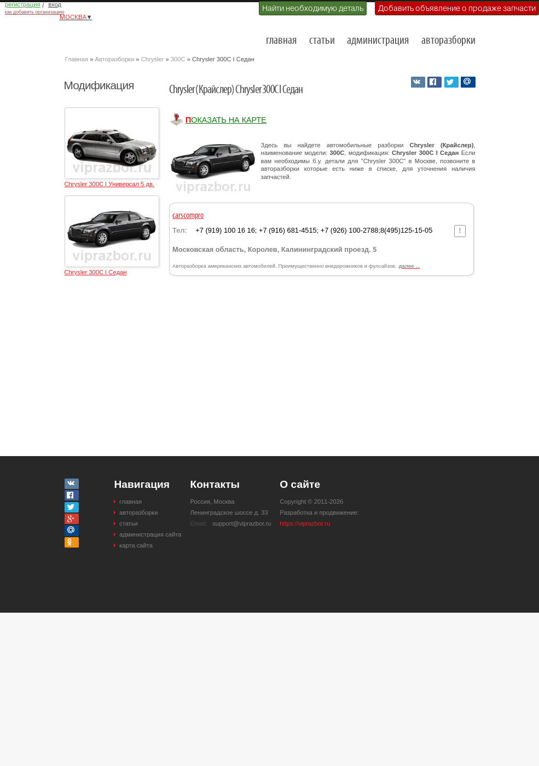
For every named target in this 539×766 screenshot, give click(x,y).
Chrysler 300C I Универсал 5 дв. (109, 184)
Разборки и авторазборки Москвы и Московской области (119, 36)
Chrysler (152, 59)
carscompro (188, 215)
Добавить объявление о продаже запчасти (457, 8)
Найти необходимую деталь (312, 8)
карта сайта (136, 545)
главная (281, 40)
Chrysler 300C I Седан (96, 272)
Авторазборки (115, 59)
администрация (378, 40)
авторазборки (448, 40)
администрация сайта (150, 534)
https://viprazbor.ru (305, 523)
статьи (322, 40)
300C (178, 59)
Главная (77, 59)
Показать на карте (226, 120)
